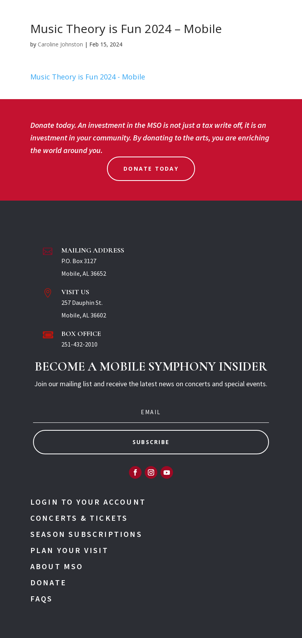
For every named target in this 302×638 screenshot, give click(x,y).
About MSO (56, 566)
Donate (48, 582)
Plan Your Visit (69, 550)
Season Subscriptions (86, 534)
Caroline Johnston (60, 44)
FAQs (41, 598)
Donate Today (151, 168)
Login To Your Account (88, 502)
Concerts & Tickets (79, 518)
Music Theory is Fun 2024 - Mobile (87, 76)
